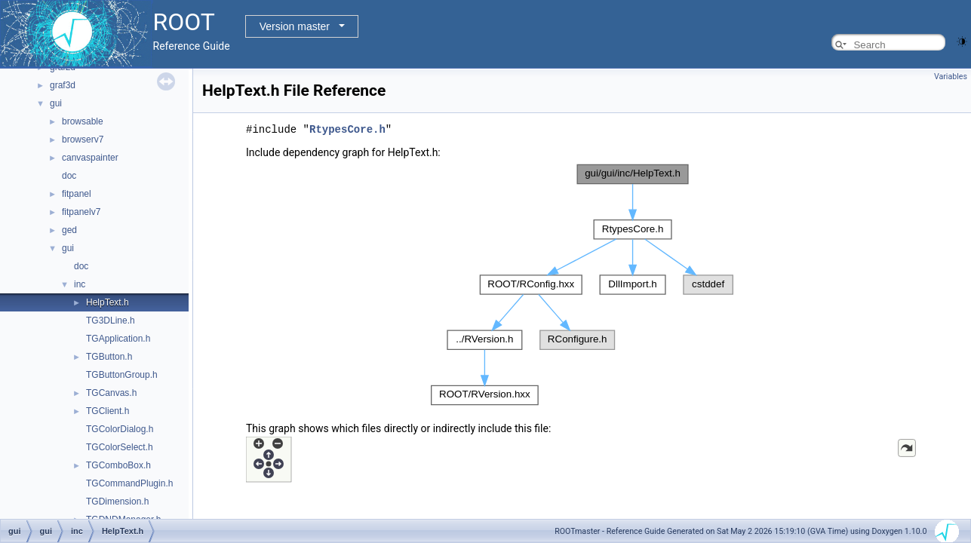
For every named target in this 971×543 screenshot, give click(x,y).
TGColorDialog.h (119, 429)
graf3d (62, 85)
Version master (295, 26)
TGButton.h (109, 356)
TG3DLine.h (110, 320)
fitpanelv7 (81, 212)
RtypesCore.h (347, 128)
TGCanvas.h (111, 393)
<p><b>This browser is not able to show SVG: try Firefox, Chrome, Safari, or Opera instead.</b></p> (582, 284)
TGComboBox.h (118, 465)
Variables (950, 76)
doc (69, 175)
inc (79, 284)
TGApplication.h (118, 338)
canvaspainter (90, 157)
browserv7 (82, 139)
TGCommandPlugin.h (129, 483)
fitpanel (76, 194)
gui (56, 103)
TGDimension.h (117, 501)
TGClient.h (107, 411)
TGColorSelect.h (119, 447)
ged (69, 230)
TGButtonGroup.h (122, 375)
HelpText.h (107, 302)
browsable (82, 121)
